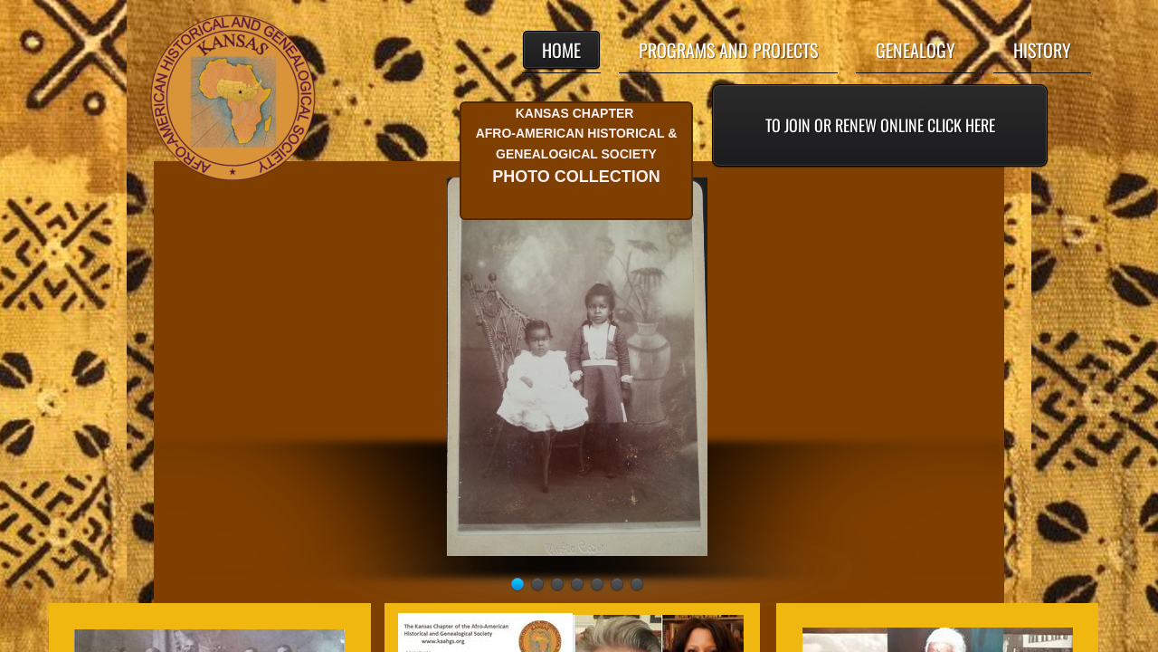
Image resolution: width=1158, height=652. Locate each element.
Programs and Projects (728, 49)
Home (561, 49)
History (1042, 49)
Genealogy (915, 49)
